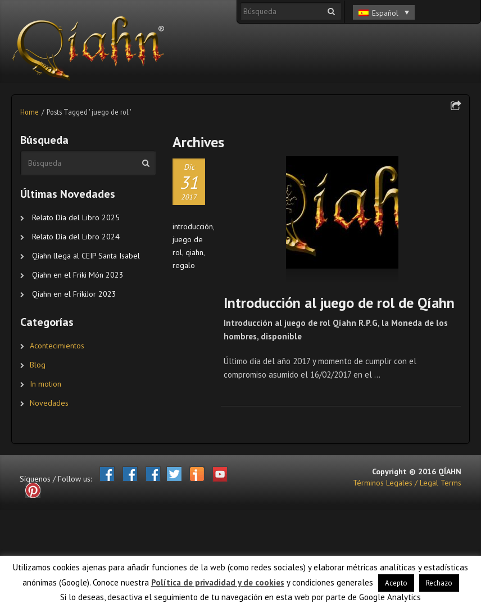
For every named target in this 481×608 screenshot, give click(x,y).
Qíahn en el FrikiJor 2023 (74, 294)
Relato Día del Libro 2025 (76, 217)
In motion (45, 384)
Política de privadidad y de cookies (217, 582)
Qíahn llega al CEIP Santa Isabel (86, 256)
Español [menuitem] (385, 13)
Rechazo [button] (439, 583)
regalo (184, 265)
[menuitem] (384, 12)
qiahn (194, 252)
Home (29, 111)
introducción (193, 226)
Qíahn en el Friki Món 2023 (78, 275)
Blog (38, 365)
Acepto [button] (396, 583)
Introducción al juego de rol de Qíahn (339, 302)
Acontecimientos (57, 346)
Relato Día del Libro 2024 (76, 237)
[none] (384, 10)
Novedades (49, 403)
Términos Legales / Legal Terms (407, 483)
